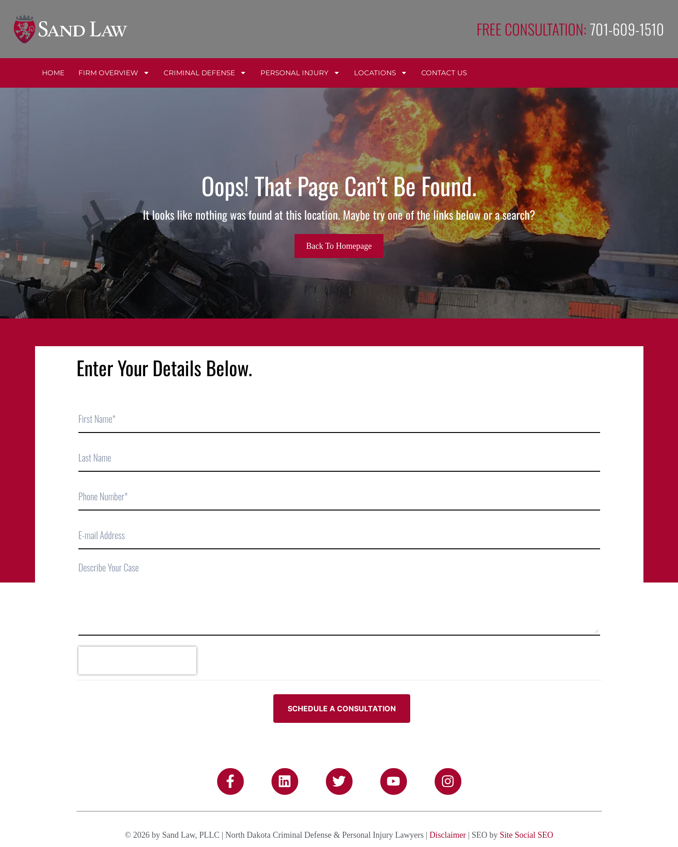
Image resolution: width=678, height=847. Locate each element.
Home (53, 72)
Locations (380, 73)
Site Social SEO (526, 835)
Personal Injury (300, 73)
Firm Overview (114, 73)
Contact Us (444, 72)
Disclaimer (448, 835)
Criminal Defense (205, 73)
